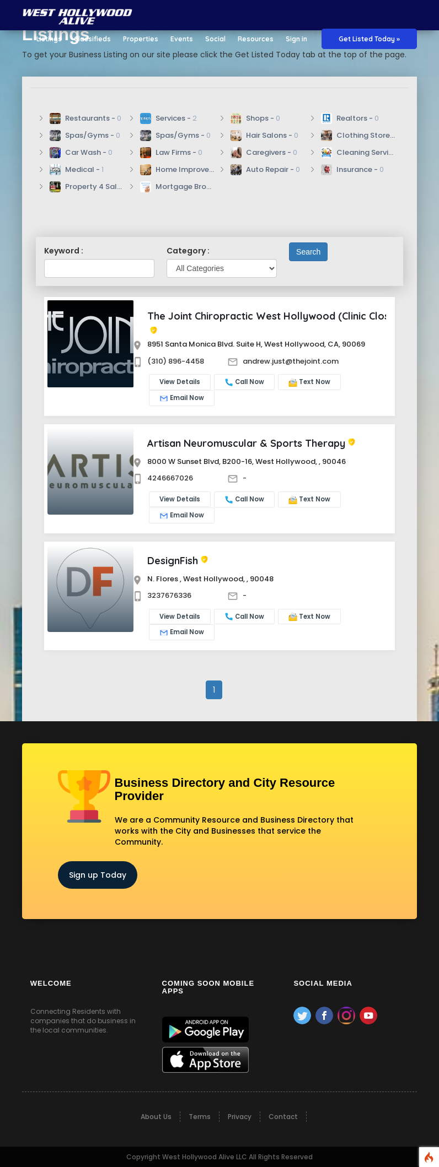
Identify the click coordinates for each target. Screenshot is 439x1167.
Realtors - (350, 118)
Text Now (309, 382)
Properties (140, 39)
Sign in (296, 39)
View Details (179, 381)
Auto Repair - (265, 169)
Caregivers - (264, 152)
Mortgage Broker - (177, 186)
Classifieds (92, 39)
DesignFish (172, 560)
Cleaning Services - (358, 152)
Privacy (239, 1116)
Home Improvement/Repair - (177, 169)
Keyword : (63, 250)
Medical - (77, 169)
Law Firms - (171, 152)
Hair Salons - (264, 135)
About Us (156, 1116)
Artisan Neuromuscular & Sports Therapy (246, 443)
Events (181, 39)
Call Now (244, 382)
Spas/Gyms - (85, 135)
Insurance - (352, 169)
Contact (283, 1116)
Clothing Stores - (358, 135)
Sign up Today (97, 874)
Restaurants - (85, 118)
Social (215, 39)
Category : (188, 250)
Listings (49, 39)
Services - (168, 118)
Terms (200, 1116)
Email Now (181, 398)
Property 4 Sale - (87, 186)
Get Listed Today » (369, 39)
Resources (256, 39)
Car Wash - (81, 152)
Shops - (255, 118)
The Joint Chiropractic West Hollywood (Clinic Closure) (278, 316)
